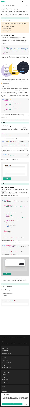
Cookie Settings (25, 404)
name (10, 95)
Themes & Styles (6, 83)
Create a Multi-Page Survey (7, 293)
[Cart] (22, 1)
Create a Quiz (5, 295)
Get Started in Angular (7, 28)
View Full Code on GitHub (7, 20)
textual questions (26, 93)
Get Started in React (7, 31)
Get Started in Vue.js (7, 30)
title (5, 95)
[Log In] (25, 1)
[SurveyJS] (3, 1)
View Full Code (3, 122)
